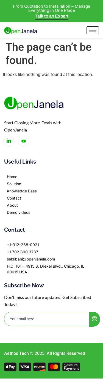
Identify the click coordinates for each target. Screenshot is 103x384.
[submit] (94, 319)
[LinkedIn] (8, 141)
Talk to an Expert (51, 16)
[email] (47, 319)
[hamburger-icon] (93, 30)
